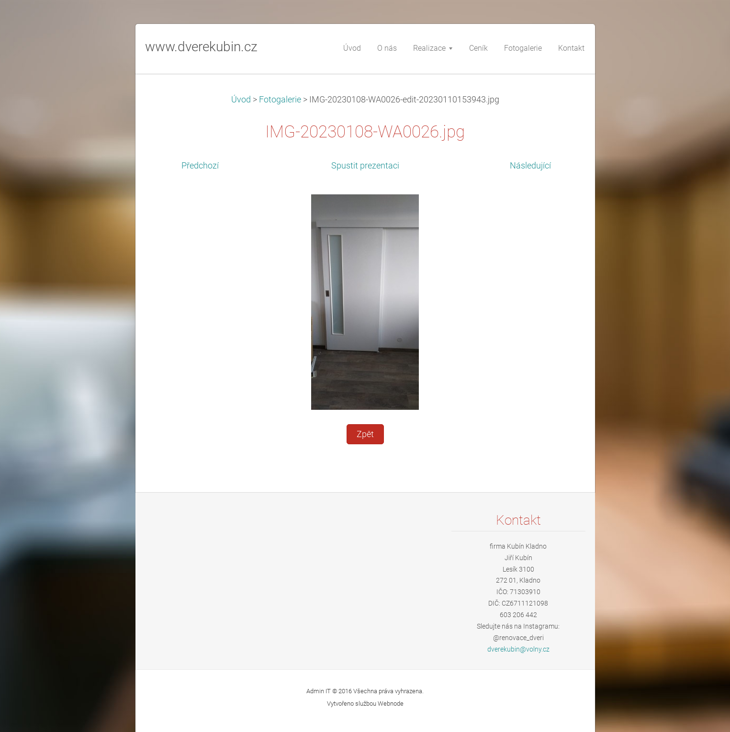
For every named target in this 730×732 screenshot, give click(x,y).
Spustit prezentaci (365, 165)
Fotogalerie (280, 99)
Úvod (241, 99)
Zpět (365, 434)
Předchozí (200, 165)
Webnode (391, 703)
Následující (530, 165)
